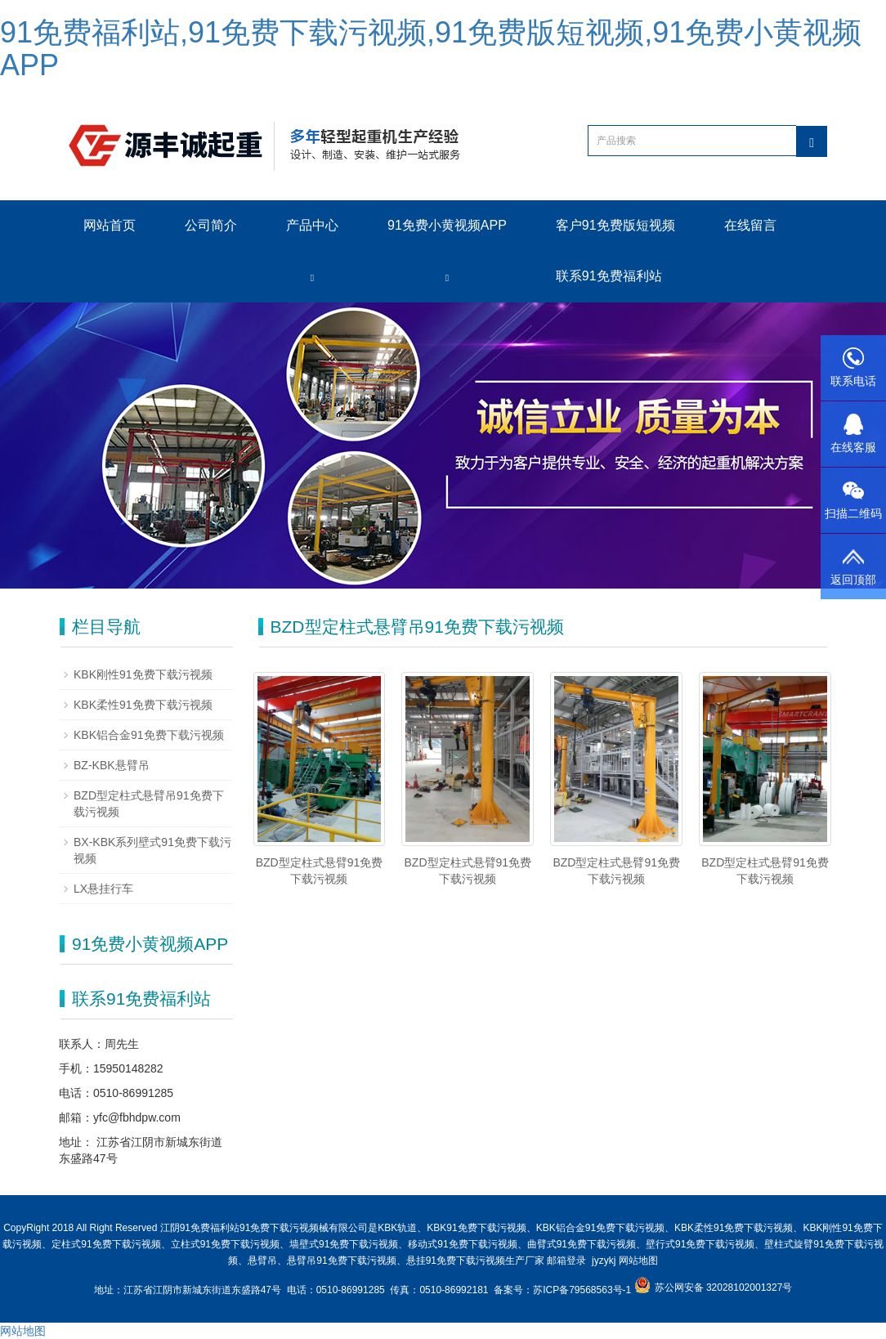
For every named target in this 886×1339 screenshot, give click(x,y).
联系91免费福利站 (609, 276)
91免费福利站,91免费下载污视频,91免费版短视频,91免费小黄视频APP (430, 49)
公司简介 (211, 225)
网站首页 (109, 225)
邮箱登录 (566, 1260)
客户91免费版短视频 (615, 225)
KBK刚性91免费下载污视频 (143, 674)
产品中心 (312, 225)
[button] (312, 276)
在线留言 (750, 225)
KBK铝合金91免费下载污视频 (149, 734)
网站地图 (638, 1260)
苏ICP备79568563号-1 (583, 1290)
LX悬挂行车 (103, 888)
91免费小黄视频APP (447, 225)
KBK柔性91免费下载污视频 (143, 704)
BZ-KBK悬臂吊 (112, 765)
